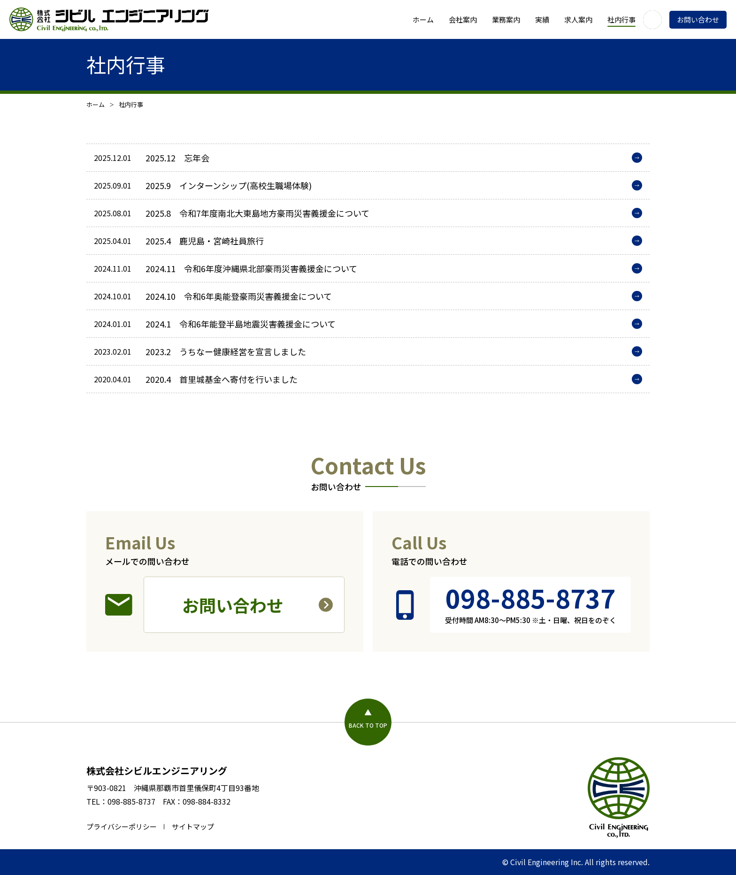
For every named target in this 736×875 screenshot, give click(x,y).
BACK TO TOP (368, 725)
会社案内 (463, 19)
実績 (542, 19)
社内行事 (621, 19)
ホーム (423, 19)
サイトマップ (193, 826)
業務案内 (506, 19)
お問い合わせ (698, 19)
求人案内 (578, 19)
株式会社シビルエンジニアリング (156, 770)
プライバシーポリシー (121, 826)
